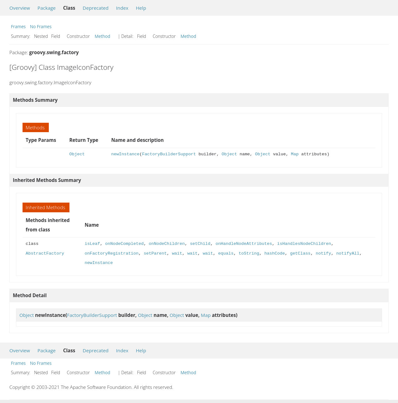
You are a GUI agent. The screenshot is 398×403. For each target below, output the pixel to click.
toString (249, 253)
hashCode (274, 253)
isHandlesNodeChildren (304, 244)
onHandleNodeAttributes (244, 244)
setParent (155, 253)
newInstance (125, 154)
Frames (18, 26)
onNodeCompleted (124, 244)
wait (177, 253)
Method (102, 36)
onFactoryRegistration (111, 253)
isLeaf (92, 244)
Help (141, 8)
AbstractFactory (45, 253)
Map (295, 154)
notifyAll (347, 253)
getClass (300, 253)
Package (47, 8)
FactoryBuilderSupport (169, 154)
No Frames (41, 26)
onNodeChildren (167, 244)
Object (77, 154)
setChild (200, 244)
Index (122, 8)
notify (323, 253)
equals (225, 253)
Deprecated (96, 8)
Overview (19, 8)
